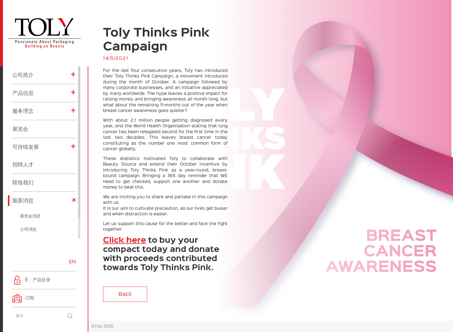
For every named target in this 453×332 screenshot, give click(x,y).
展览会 (20, 105)
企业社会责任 (32, 232)
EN (72, 262)
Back (125, 294)
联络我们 (23, 159)
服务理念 (23, 87)
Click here (124, 240)
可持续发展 (25, 123)
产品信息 (23, 69)
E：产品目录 (37, 280)
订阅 (29, 298)
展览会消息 (30, 193)
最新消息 (23, 177)
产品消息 (28, 219)
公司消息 (28, 206)
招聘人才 (23, 141)
